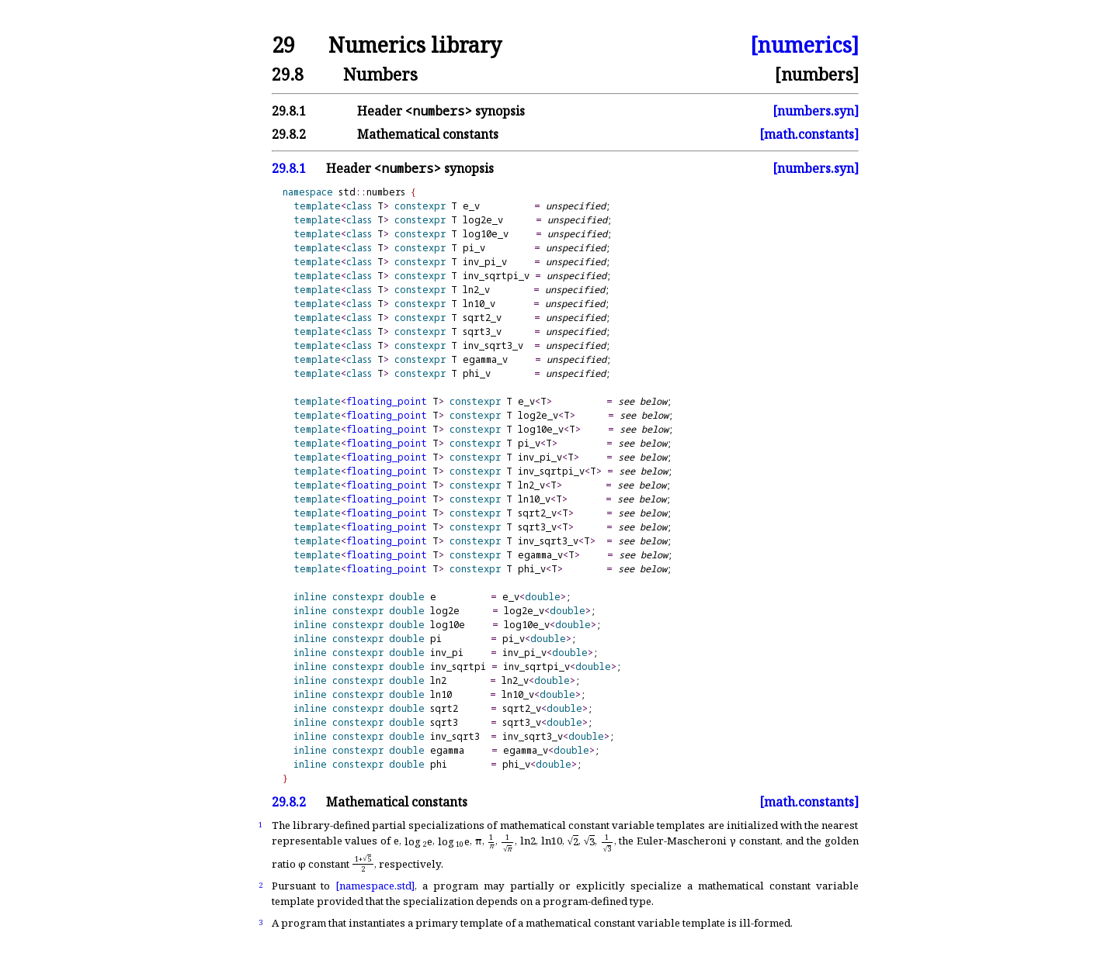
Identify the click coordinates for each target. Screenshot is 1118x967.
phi (438, 764)
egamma (447, 750)
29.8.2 (289, 134)
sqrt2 (444, 708)
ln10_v (479, 303)
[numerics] (804, 45)
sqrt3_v (482, 331)
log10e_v (486, 233)
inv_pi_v (485, 261)
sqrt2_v (482, 317)
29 (283, 45)
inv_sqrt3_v (493, 345)
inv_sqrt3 (455, 736)
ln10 (441, 694)
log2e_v (483, 219)
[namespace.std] (375, 886)
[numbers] (817, 74)
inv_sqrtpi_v (496, 275)
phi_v (477, 373)
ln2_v (476, 289)
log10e (447, 624)
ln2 (438, 680)
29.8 (288, 74)
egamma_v (485, 359)
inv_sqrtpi (458, 666)
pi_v (474, 247)
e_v (471, 205)
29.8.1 (289, 111)
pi (436, 638)
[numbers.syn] (816, 111)
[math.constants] (809, 134)
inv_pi (447, 652)
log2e (445, 610)
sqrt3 (444, 722)
